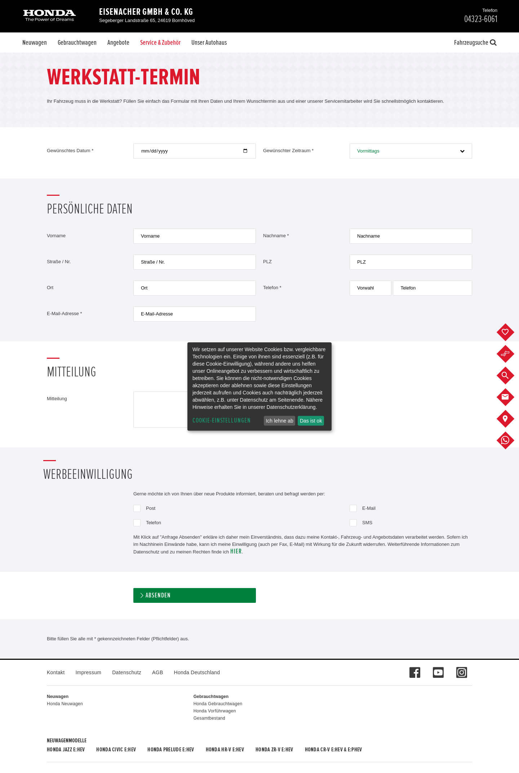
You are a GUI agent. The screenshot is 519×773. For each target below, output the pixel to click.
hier (236, 551)
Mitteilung (57, 398)
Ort (50, 287)
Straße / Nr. (59, 261)
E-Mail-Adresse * (64, 313)
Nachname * (276, 235)
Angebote (118, 42)
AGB (157, 672)
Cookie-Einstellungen (221, 420)
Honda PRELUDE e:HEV (170, 749)
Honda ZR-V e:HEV (274, 749)
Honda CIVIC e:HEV (116, 749)
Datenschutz (126, 672)
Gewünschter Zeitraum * (288, 150)
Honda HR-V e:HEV (225, 749)
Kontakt (56, 672)
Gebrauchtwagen (77, 42)
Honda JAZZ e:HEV (66, 749)
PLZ (267, 261)
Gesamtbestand (209, 718)
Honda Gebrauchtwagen (218, 703)
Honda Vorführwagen (215, 711)
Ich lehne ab (279, 421)
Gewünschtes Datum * (70, 150)
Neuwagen (34, 42)
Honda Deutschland (197, 672)
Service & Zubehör (160, 42)
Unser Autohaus (209, 42)
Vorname (56, 235)
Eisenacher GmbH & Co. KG (146, 12)
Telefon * (272, 287)
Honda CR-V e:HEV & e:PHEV (333, 749)
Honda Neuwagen (65, 703)
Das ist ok (311, 421)
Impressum (88, 672)
